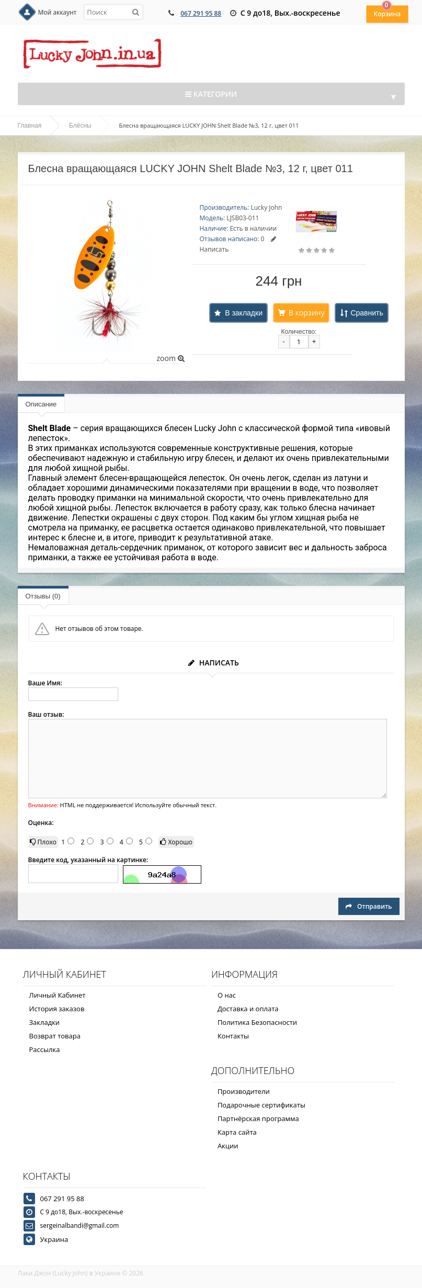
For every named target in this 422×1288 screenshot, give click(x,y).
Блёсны (80, 125)
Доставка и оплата (248, 1008)
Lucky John (266, 207)
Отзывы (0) (43, 596)
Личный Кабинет (57, 995)
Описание (41, 404)
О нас (227, 995)
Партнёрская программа (258, 1118)
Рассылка (44, 1049)
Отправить (369, 906)
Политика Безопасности (257, 1022)
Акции (228, 1145)
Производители (244, 1091)
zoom (170, 358)
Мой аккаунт (57, 12)
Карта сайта (237, 1132)
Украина (54, 1239)
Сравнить (366, 313)
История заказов (57, 1008)
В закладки (244, 313)
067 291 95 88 (200, 13)
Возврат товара (55, 1036)
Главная (30, 125)
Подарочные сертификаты (261, 1105)
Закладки (44, 1022)
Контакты (233, 1036)
